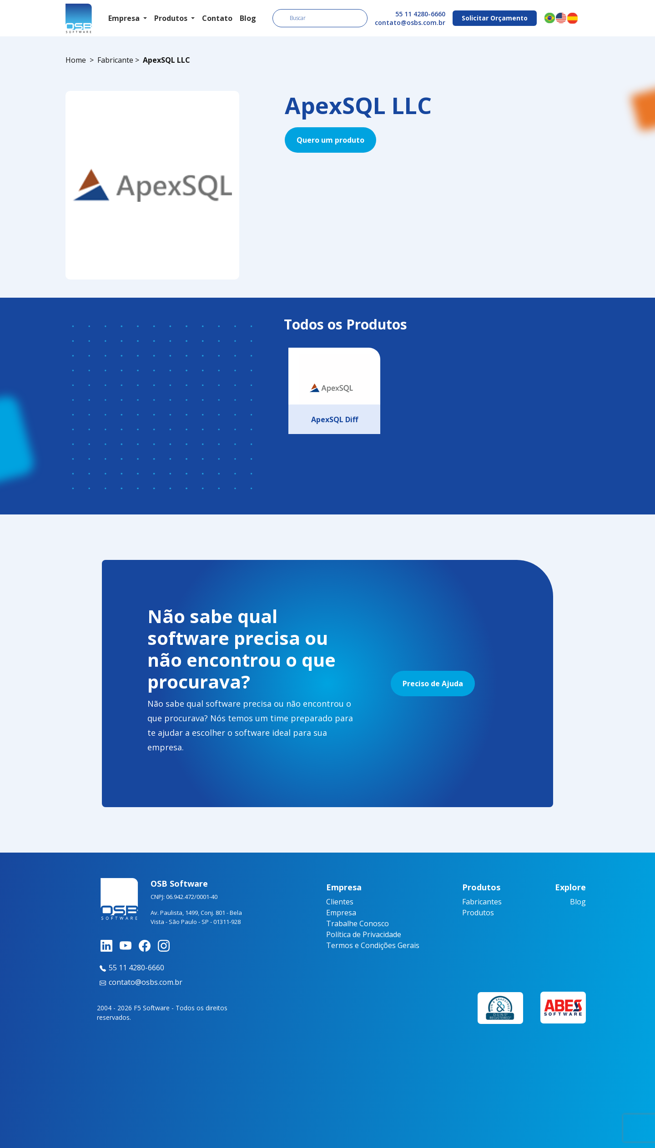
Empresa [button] (124, 18)
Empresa (341, 913)
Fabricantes (482, 902)
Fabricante (115, 60)
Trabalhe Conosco (357, 923)
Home (76, 60)
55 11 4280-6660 (420, 14)
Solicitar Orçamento (495, 18)
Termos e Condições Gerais (372, 945)
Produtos (478, 913)
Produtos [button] (171, 18)
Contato (217, 18)
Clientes (339, 902)
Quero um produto (330, 140)
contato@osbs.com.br (410, 22)
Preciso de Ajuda (433, 684)
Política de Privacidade (363, 934)
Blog (248, 18)
